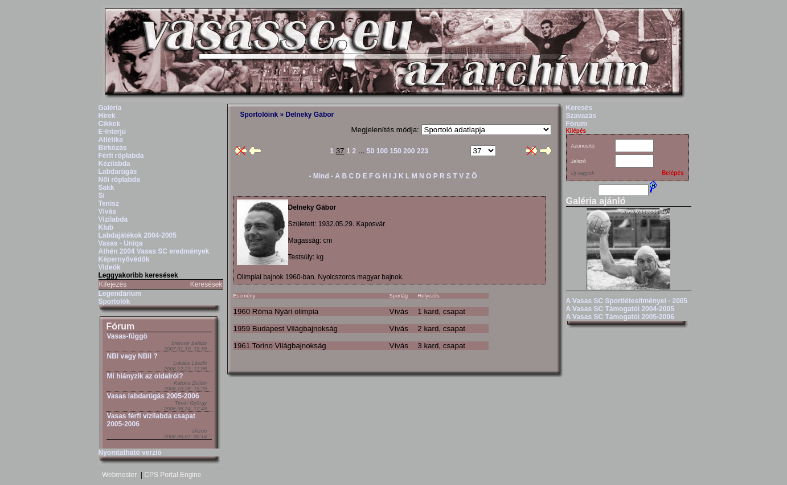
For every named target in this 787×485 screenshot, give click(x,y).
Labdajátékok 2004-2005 (138, 235)
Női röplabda (119, 180)
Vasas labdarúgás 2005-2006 (153, 396)
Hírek (107, 116)
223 (422, 151)
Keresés (579, 108)
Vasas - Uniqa (121, 243)
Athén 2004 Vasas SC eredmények (154, 251)
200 (409, 151)
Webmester (119, 475)
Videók (110, 267)
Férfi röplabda (121, 156)
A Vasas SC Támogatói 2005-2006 (620, 317)
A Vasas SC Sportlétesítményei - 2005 (627, 301)
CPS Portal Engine (172, 475)
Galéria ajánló (596, 201)
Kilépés (576, 131)
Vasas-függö (127, 336)
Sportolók (114, 301)
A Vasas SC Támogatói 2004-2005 (620, 309)
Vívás (107, 211)
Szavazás (581, 116)
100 (382, 151)
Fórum (120, 326)
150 (395, 151)
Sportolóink (259, 115)
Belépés (672, 173)
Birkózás (113, 148)
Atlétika (111, 140)
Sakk (106, 187)
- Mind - (321, 176)
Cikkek (110, 124)
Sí (102, 195)
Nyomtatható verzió (130, 453)
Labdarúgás (118, 172)
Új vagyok (583, 173)
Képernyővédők (124, 259)
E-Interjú (112, 132)
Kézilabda (114, 164)
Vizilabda (113, 219)
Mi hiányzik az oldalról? (145, 376)
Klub (106, 227)
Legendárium (120, 293)
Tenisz (109, 203)
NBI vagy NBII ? (132, 356)
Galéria (110, 108)
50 (370, 151)
